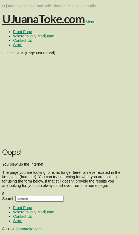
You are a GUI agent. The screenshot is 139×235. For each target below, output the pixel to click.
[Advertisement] (69, 104)
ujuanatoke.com (28, 229)
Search (8, 198)
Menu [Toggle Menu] (90, 22)
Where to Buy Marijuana (33, 212)
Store (17, 221)
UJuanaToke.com (43, 19)
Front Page (22, 207)
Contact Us (22, 216)
